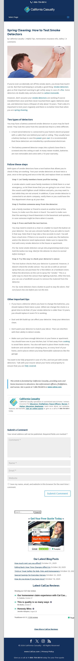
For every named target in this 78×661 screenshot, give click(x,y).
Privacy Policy (48, 651)
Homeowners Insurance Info (47, 39)
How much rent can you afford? (28, 563)
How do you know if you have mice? (30, 579)
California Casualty (17, 39)
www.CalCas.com (32, 651)
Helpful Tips (30, 39)
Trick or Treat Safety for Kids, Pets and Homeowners (37, 571)
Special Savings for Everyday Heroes (30, 575)
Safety (61, 39)
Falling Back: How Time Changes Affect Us (32, 567)
